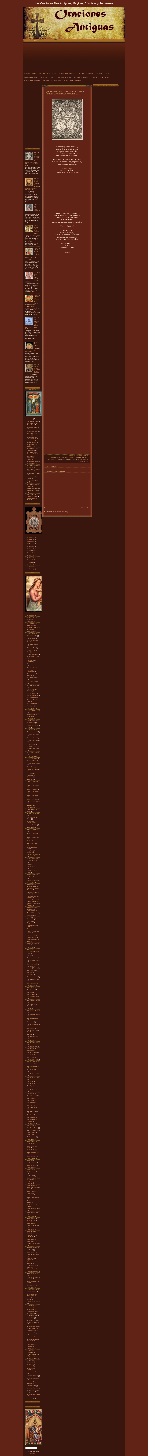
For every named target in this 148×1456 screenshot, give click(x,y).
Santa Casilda (31, 1144)
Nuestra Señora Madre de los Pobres (33, 881)
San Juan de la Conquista (31, 1049)
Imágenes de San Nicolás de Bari (32, 441)
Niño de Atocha (31, 874)
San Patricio (30, 1102)
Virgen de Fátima (32, 1320)
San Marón (30, 1081)
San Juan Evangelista (33, 1042)
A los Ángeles (31, 723)
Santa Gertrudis (31, 1165)
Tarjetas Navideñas (32, 488)
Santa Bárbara (31, 1141)
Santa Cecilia (31, 1150)
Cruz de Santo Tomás (33, 801)
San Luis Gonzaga (32, 1059)
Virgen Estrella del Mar (33, 1302)
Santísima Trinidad (32, 1271)
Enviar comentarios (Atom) (60, 512)
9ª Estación (30, 566)
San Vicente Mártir (32, 1130)
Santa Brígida (31, 1139)
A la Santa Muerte (32, 704)
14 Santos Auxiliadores (30, 620)
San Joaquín (30, 1028)
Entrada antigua (85, 508)
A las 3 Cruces (31, 708)
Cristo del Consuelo (32, 795)
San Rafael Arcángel (33, 1107)
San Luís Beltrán (32, 1061)
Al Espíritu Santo (32, 738)
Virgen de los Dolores (33, 1372)
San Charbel (30, 987)
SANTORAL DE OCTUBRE (32, 81)
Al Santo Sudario (32, 758)
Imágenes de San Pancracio (32, 445)
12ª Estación (30, 541)
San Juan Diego (31, 1040)
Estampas (30, 419)
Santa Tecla (30, 1229)
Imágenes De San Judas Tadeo (32, 424)
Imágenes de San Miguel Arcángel (32, 437)
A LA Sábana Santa (32, 644)
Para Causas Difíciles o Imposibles (71, 457)
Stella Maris (30, 1287)
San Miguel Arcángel (33, 1086)
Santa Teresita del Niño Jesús (32, 1236)
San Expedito (31, 994)
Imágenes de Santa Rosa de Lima (32, 449)
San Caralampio (31, 983)
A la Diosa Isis (31, 668)
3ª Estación (30, 553)
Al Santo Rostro (31, 756)
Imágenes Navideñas (33, 427)
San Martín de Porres (33, 1074)
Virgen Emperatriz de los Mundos (33, 1294)
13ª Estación (30, 544)
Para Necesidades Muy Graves (64, 459)
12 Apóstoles (30, 615)
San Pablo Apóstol (32, 1096)
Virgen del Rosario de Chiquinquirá (33, 1391)
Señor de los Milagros (33, 1273)
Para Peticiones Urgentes (80, 459)
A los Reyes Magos (32, 720)
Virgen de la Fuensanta (30, 1351)
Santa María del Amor (33, 1208)
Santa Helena (31, 1167)
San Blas (29, 972)
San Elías (30, 992)
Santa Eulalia (31, 1158)
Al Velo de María (32, 761)
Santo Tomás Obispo (33, 1254)
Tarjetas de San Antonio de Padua (32, 495)
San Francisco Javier (33, 996)
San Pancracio (31, 1098)
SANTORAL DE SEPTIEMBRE (101, 77)
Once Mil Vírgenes (32, 913)
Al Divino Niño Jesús (33, 734)
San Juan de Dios (32, 1046)
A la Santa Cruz (31, 697)
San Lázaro (30, 1064)
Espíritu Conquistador (33, 813)
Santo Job (30, 1250)
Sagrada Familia (31, 937)
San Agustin (30, 947)
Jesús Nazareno (31, 827)
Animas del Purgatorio (33, 769)
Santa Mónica (31, 1216)
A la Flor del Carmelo (33, 678)
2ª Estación (30, 550)
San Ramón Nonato (32, 1111)
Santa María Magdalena (30, 1194)
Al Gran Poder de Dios (33, 740)
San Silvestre (31, 1123)
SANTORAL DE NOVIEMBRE (52, 81)
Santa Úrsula (31, 1241)
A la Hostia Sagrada (32, 681)
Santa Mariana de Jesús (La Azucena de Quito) (33, 1187)
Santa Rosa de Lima (33, 1225)
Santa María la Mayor (33, 1212)
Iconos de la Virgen (32, 421)
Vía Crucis (30, 569)
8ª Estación (30, 564)
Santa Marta (30, 1191)
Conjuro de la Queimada (31, 776)
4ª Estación (30, 555)
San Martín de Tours (33, 1077)
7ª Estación (30, 562)
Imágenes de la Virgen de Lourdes (33, 466)
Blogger (32, 1453)
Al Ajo (28, 727)
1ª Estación (30, 548)
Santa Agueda (31, 1132)
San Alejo (29, 949)
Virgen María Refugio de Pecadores (33, 1312)
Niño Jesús (30, 864)
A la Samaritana (31, 693)
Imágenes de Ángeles (33, 473)
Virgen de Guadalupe (33, 1322)
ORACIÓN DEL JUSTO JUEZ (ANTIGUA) (37, 208)
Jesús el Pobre (31, 841)
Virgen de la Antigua (33, 1333)
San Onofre (30, 1093)
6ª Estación (30, 560)
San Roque (30, 1115)
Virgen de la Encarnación (30, 1347)
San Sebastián (31, 1117)
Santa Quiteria (31, 1221)
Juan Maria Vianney (32, 843)
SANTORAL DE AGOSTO (81, 77)
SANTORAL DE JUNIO (47, 77)
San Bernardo (31, 970)
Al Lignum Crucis (32, 746)
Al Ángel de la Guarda (33, 763)
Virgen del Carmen (32, 1376)
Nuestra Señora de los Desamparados (33, 900)
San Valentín (30, 1125)
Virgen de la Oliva (32, 1358)
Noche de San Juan (32, 877)
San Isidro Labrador (32, 1018)
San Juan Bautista (32, 1036)
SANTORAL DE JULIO (64, 77)
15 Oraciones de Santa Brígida (32, 624)
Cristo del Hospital (32, 799)
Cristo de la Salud (32, 789)
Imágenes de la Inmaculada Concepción (31, 458)
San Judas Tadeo (32, 1052)
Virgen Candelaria (32, 1289)
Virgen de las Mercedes (31, 1365)
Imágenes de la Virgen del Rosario (33, 470)
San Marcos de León (33, 1066)
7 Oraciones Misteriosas (30, 630)
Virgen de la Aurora (32, 1337)
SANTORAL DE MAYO (30, 77)
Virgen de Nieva (31, 1328)
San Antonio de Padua (33, 960)
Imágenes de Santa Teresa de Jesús (32, 453)
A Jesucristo (30, 638)
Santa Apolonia (31, 1137)
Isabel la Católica (32, 825)
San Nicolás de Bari (32, 1090)
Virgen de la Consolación (30, 1343)
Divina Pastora (31, 807)
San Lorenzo (30, 1057)
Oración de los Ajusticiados (31, 918)
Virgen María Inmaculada (30, 1308)
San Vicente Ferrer (32, 1128)
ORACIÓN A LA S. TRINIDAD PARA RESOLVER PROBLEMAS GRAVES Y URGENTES (66, 93)
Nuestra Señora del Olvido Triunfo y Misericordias (32, 909)
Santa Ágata (30, 1239)
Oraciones (30, 915)
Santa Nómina (31, 1218)
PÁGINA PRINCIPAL (30, 74)
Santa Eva (30, 1160)
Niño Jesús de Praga (33, 867)
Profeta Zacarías (32, 929)
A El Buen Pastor (32, 636)
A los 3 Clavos (31, 714)
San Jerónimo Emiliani (33, 1024)
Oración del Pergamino (30, 922)
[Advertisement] (74, 57)
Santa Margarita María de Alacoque (33, 1178)
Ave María (30, 773)
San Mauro (30, 1083)
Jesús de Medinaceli (33, 829)
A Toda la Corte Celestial (31, 660)
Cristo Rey (30, 779)
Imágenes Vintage (32, 431)
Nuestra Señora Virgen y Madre (31, 885)
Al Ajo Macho (31, 729)
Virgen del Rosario (32, 1388)
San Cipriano (31, 990)
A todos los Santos (32, 725)
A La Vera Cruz (31, 648)
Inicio (68, 508)
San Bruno (30, 974)
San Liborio (30, 1055)
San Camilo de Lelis (33, 979)
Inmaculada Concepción (30, 821)
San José (29, 1034)
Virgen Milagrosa (32, 1315)
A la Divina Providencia (30, 670)
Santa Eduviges (31, 1156)
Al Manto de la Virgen (33, 748)
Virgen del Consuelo (33, 1378)
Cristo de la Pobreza (33, 785)
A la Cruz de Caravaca (33, 664)
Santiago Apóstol (32, 1247)
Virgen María (30, 1305)
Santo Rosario (31, 1252)
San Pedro (30, 1105)
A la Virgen (30, 706)
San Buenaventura (32, 977)
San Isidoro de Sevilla (33, 1014)
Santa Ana (30, 1134)
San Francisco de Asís (33, 1000)
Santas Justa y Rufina (33, 1243)
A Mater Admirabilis (32, 654)
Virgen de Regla (31, 1330)
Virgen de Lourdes (32, 1326)
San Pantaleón (31, 1100)
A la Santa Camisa (32, 695)
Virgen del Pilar (31, 1386)
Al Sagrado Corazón (33, 752)
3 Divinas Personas (32, 627)
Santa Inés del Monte (33, 1172)
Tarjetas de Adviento (33, 490)
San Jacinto (30, 1022)
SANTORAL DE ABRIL (102, 74)
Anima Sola (30, 767)
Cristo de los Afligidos (33, 791)
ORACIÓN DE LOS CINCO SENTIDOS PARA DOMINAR (37, 369)
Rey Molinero (31, 935)
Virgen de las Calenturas (31, 1361)
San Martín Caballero (33, 1070)
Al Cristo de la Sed (32, 732)
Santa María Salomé (33, 1197)
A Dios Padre (31, 633)
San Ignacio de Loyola (33, 1010)
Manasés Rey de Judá (33, 855)
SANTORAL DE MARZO (85, 74)
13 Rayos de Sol (32, 617)
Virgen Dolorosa (31, 1292)
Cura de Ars (30, 805)
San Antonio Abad (32, 958)
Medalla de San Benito (33, 861)
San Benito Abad (32, 964)
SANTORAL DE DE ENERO (47, 74)
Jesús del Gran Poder (33, 837)
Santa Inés (30, 1169)
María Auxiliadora (32, 858)
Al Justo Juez (31, 744)
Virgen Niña (30, 1318)
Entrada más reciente (50, 508)
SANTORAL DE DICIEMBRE (72, 81)
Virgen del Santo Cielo (33, 1394)
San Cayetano (31, 985)
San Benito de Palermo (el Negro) (32, 967)
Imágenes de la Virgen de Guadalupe (33, 462)
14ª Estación (30, 546)
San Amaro (30, 955)
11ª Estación (30, 539)
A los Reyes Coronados (30, 717)
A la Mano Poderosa (33, 685)
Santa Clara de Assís (33, 1152)
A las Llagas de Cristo (33, 710)
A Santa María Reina (33, 656)
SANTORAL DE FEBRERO (67, 74)
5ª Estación (30, 557)
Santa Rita (30, 1223)
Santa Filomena (31, 1163)
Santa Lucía (30, 1176)
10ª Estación (30, 537)
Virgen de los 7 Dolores (31, 1368)
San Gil (29, 1008)
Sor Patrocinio (31, 1285)
